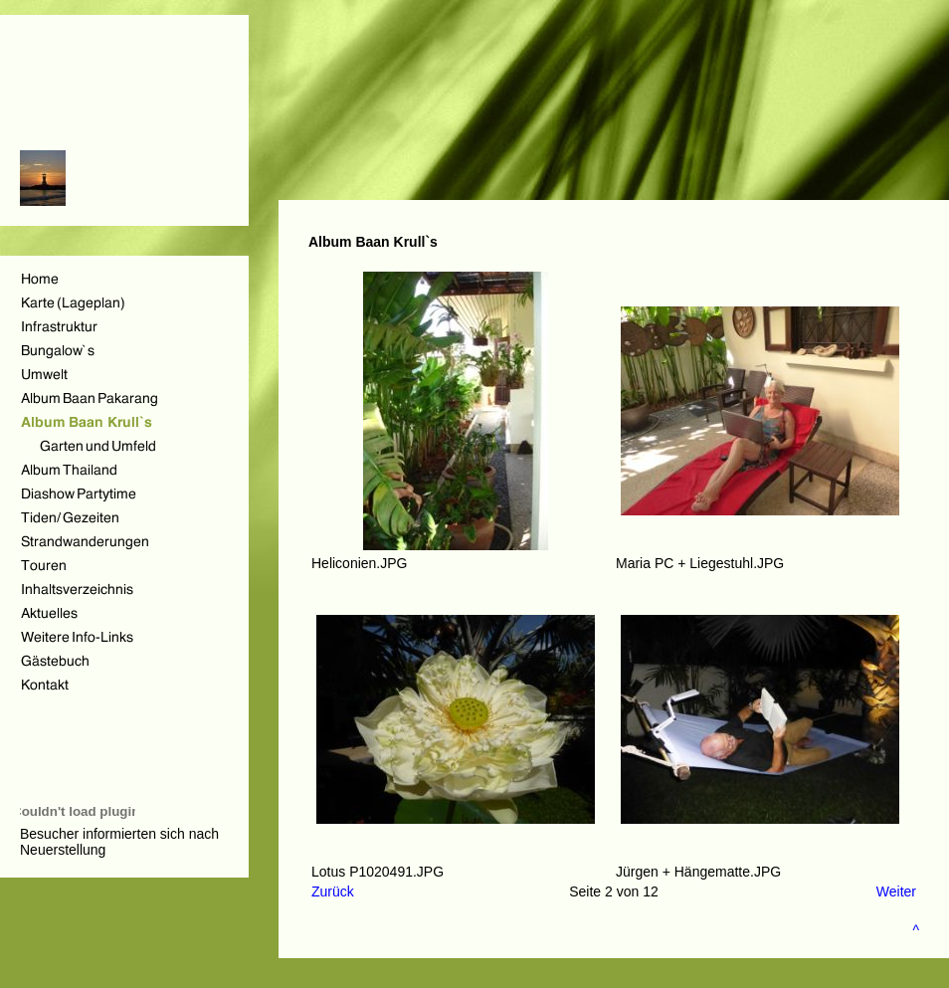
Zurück (332, 891)
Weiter (896, 891)
